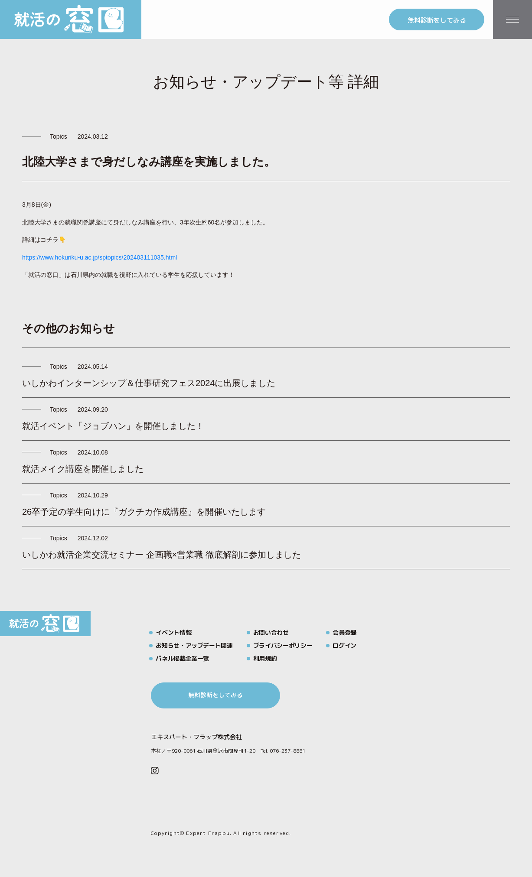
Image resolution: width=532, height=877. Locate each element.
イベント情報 (173, 632)
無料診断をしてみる (437, 20)
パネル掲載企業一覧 (182, 658)
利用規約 (265, 658)
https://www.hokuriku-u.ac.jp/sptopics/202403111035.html (99, 257)
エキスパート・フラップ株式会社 (196, 737)
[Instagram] (155, 770)
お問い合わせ (271, 632)
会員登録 (344, 632)
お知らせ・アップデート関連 (194, 645)
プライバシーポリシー (283, 645)
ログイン (344, 645)
